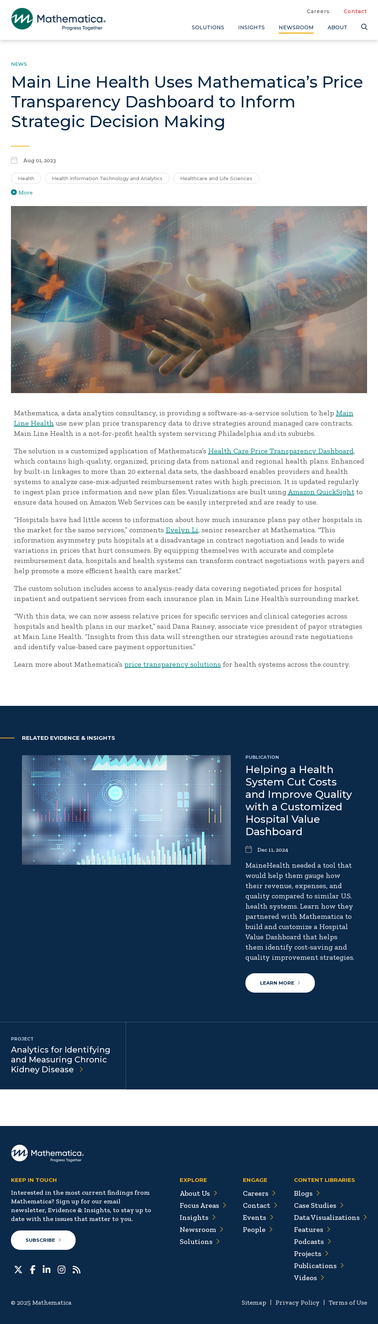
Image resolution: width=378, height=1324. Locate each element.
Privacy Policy (297, 1302)
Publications (319, 1265)
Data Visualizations (330, 1217)
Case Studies (319, 1205)
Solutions (208, 27)
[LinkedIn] (46, 1269)
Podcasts (312, 1241)
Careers (318, 11)
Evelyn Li (182, 529)
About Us (198, 1193)
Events (257, 1217)
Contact (355, 11)
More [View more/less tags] (22, 192)
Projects (311, 1253)
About (337, 27)
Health (26, 178)
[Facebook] (32, 1269)
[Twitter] (18, 1269)
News (19, 64)
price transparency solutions (172, 664)
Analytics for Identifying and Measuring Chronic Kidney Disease (60, 1059)
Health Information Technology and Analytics (107, 178)
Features (312, 1229)
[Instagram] (61, 1269)
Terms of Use (348, 1302)
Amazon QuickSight (321, 491)
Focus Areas (202, 1205)
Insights (251, 27)
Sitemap (254, 1302)
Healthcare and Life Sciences (216, 178)
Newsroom (296, 27)
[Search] (364, 27)
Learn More (280, 983)
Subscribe (43, 1240)
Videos (309, 1277)
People (257, 1229)
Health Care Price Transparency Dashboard (281, 450)
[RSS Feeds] (76, 1269)
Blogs (307, 1193)
